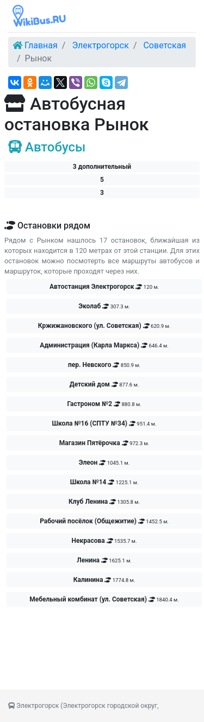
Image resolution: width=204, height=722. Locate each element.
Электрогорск (100, 45)
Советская (164, 45)
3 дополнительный (102, 166)
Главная (41, 45)
